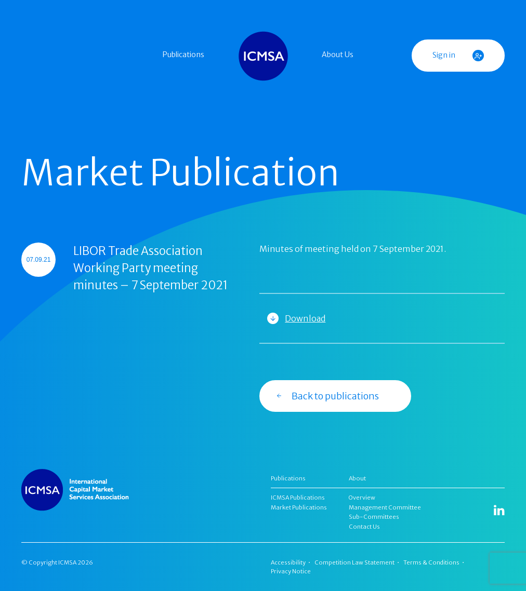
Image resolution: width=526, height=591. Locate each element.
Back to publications (327, 395)
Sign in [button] (458, 55)
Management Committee (385, 507)
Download (305, 318)
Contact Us (364, 526)
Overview (362, 497)
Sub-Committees (374, 516)
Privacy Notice (291, 571)
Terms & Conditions (431, 562)
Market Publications (299, 507)
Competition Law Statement (354, 562)
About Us (337, 54)
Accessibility (288, 562)
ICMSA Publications (298, 497)
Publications (183, 54)
